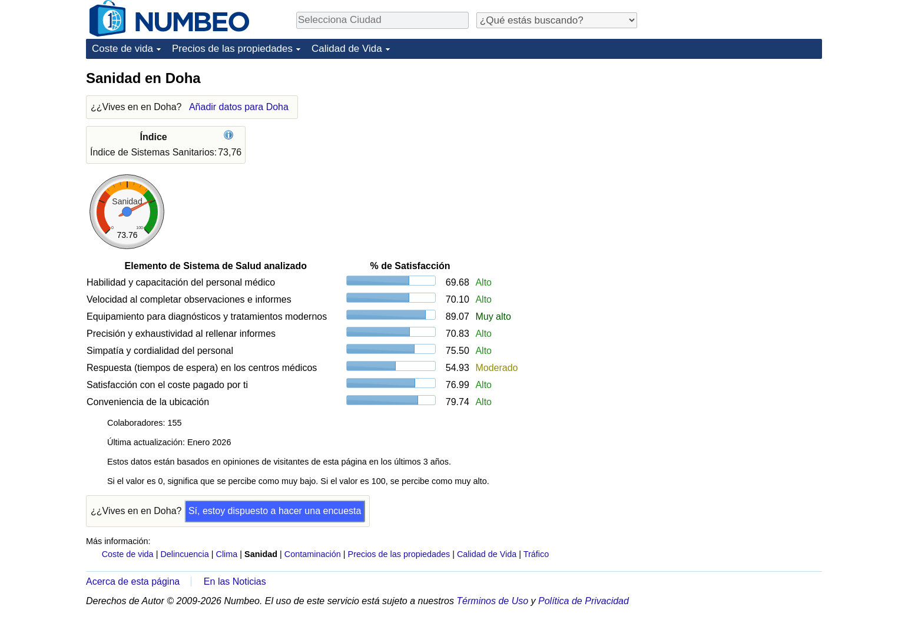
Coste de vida (122, 48)
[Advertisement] (733, 142)
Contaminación (312, 554)
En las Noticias (235, 581)
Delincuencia (184, 554)
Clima (227, 554)
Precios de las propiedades (232, 48)
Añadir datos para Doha (239, 107)
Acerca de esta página (133, 581)
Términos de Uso (492, 601)
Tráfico (536, 554)
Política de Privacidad (583, 601)
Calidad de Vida (346, 48)
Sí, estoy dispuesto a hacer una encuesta (275, 511)
